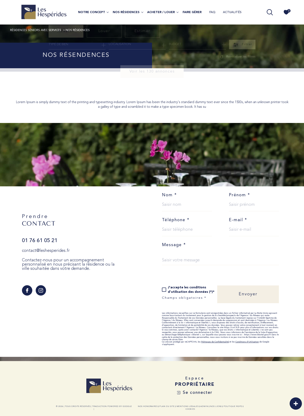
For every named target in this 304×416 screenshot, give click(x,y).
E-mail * (238, 220)
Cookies (190, 409)
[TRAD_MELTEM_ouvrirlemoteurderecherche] (269, 12)
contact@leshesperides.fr (46, 251)
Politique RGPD (233, 406)
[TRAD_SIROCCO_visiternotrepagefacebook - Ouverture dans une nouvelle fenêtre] (27, 290)
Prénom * (239, 195)
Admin (204, 406)
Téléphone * (176, 220)
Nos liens (216, 406)
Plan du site (167, 406)
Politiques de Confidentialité (215, 342)
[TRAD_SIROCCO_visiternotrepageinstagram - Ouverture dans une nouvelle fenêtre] (41, 290)
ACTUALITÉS (232, 12)
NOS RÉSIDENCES (126, 12)
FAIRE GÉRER (192, 12)
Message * (174, 245)
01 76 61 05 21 (39, 240)
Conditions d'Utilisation (247, 342)
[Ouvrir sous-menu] (107, 12)
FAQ (212, 12)
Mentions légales (187, 406)
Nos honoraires (148, 406)
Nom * (169, 195)
